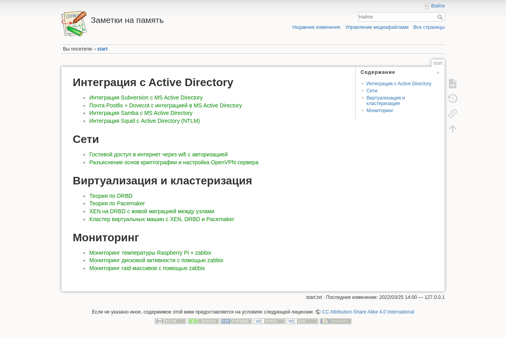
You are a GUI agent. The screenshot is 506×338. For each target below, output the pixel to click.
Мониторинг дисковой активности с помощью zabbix (156, 260)
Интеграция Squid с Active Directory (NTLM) (144, 121)
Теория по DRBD (110, 196)
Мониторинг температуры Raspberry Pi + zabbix (150, 253)
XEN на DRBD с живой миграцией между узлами (151, 211)
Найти (441, 17)
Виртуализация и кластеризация (385, 100)
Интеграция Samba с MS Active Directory (141, 113)
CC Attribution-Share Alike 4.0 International (368, 312)
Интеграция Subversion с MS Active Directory (146, 97)
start (102, 49)
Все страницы (429, 27)
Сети (372, 91)
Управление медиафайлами (376, 27)
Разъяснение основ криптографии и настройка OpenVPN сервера (174, 162)
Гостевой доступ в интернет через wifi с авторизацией (158, 154)
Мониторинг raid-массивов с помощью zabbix (147, 268)
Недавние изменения (316, 27)
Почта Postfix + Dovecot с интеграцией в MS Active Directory (165, 105)
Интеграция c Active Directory (398, 83)
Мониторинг (379, 110)
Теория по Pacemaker (117, 203)
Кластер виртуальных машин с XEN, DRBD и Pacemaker (161, 219)
